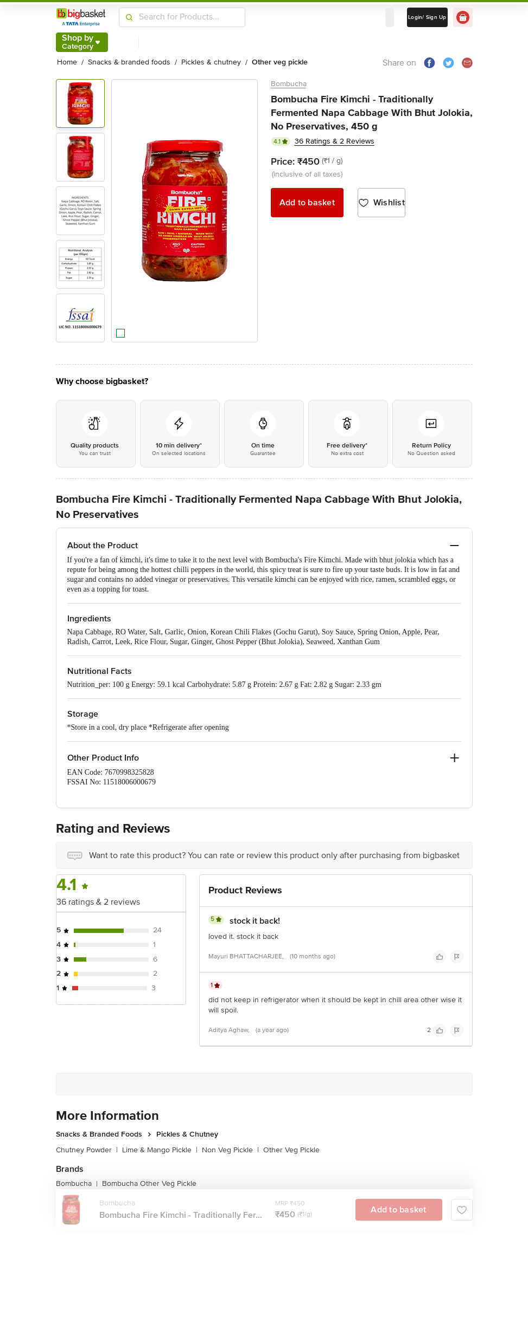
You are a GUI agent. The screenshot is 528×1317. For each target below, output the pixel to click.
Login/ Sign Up (427, 17)
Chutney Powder (87, 1149)
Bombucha (289, 83)
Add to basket (307, 202)
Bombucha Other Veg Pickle (149, 1183)
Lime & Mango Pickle (160, 1149)
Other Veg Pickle (291, 1149)
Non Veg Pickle (230, 1149)
